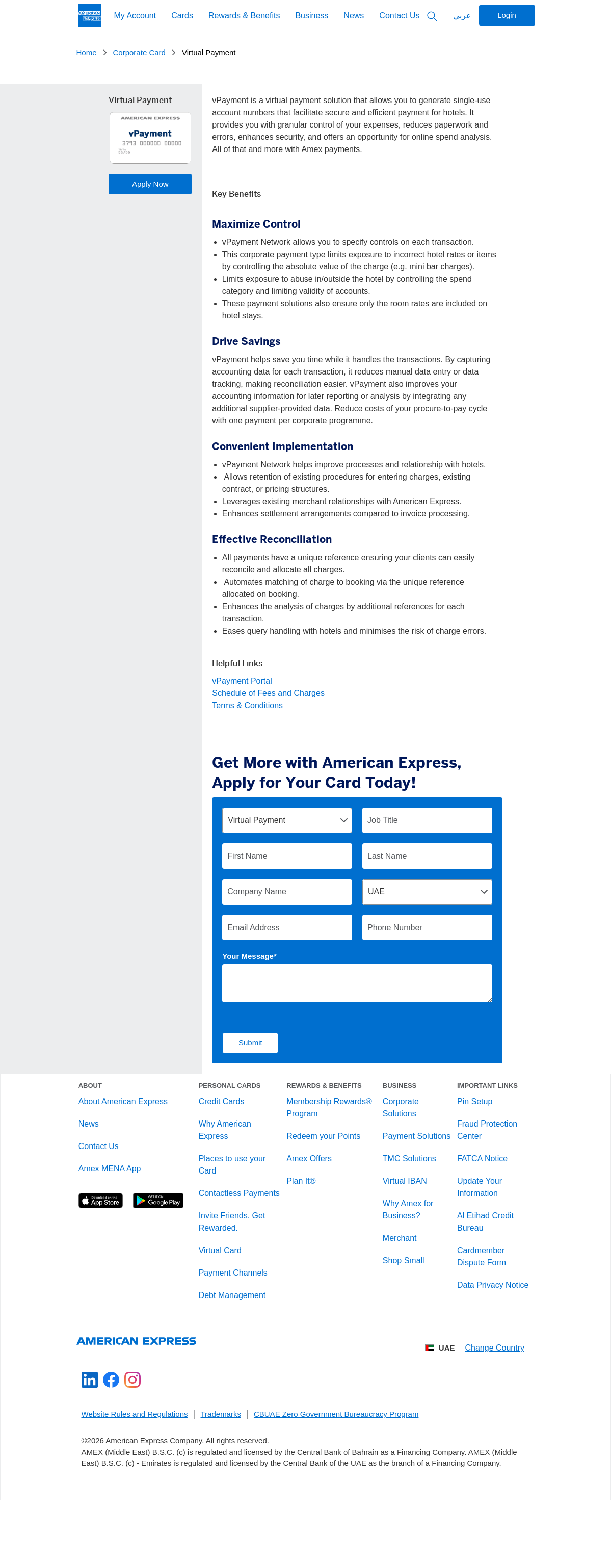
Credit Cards (225, 1109)
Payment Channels (236, 1293)
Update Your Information (474, 1195)
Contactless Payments (223, 1207)
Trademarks (221, 1442)
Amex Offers (310, 1166)
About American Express (131, 1109)
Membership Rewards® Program (330, 1115)
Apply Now (150, 184)
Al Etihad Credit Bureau (480, 1229)
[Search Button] (432, 15)
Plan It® (301, 1189)
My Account (135, 15)
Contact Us (399, 15)
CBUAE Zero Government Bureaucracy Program (336, 1442)
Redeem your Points (324, 1144)
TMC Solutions (407, 1179)
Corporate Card (139, 52)
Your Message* (249, 956)
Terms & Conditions (247, 705)
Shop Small (401, 1281)
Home (86, 52)
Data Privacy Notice (488, 1293)
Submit (250, 1042)
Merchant (397, 1258)
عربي (462, 15)
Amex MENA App (118, 1177)
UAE (440, 1376)
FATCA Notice (477, 1166)
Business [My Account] (311, 15)
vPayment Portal (242, 681)
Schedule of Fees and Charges (268, 693)
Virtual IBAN (402, 1201)
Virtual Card (223, 1270)
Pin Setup (469, 1109)
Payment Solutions (397, 1150)
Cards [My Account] (182, 15)
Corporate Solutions (398, 1115)
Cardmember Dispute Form (476, 1264)
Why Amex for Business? (405, 1229)
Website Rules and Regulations (135, 1442)
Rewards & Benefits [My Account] (244, 15)
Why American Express (228, 1138)
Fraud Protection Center (482, 1138)
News (353, 15)
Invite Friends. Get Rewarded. (235, 1242)
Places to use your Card (236, 1172)
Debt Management (236, 1315)
